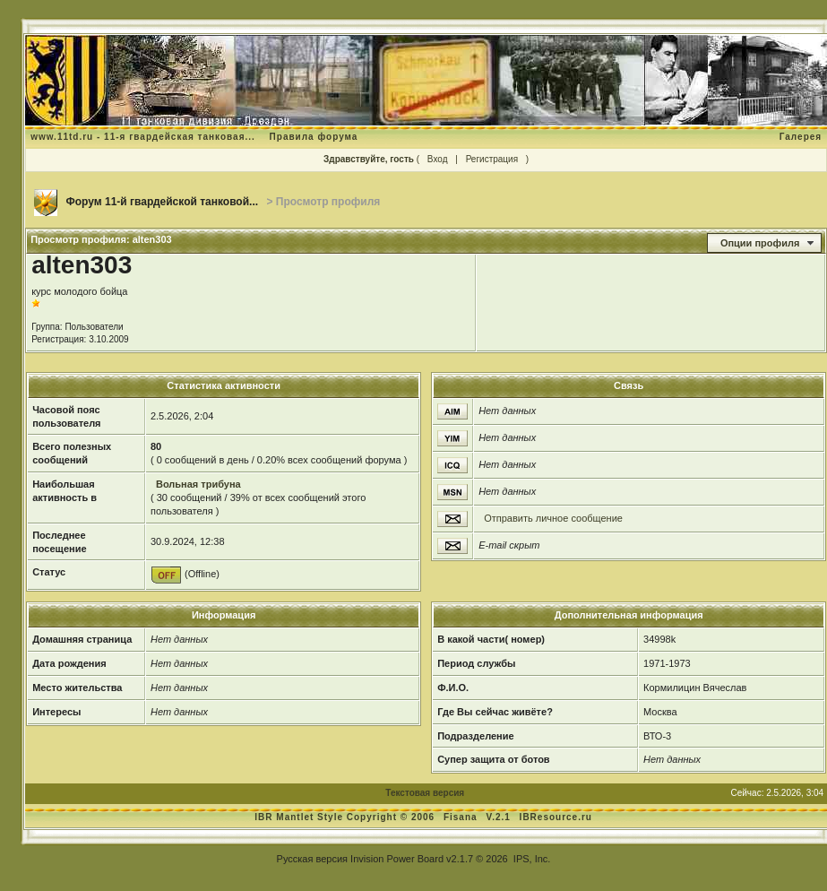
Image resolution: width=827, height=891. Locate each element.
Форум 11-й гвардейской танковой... (162, 201)
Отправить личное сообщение (553, 518)
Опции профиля (759, 243)
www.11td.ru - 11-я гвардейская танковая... (142, 137)
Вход (437, 159)
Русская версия (312, 858)
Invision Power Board (397, 858)
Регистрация (492, 159)
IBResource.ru (556, 817)
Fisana (462, 817)
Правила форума (314, 137)
